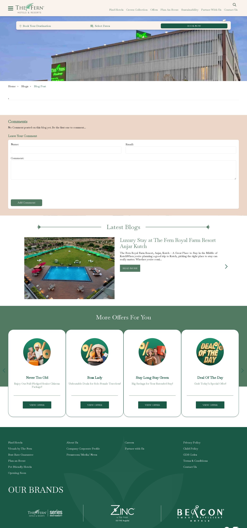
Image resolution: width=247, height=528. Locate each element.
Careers (129, 450)
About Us (72, 450)
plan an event (169, 9)
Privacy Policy (191, 450)
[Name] (66, 150)
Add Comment (26, 202)
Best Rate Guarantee (20, 462)
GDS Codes (190, 462)
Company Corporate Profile (83, 456)
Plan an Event (16, 468)
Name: (15, 144)
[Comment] (123, 170)
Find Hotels (15, 450)
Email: (130, 144)
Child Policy (190, 456)
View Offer (37, 412)
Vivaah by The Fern (20, 456)
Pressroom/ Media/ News (81, 462)
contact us (231, 9)
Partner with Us (134, 456)
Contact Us (190, 474)
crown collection (137, 9)
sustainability (189, 9)
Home (12, 86)
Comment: (17, 158)
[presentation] (36, 190)
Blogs (24, 86)
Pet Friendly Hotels (20, 474)
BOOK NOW (194, 25)
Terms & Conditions (195, 468)
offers (154, 9)
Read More (130, 275)
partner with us (211, 9)
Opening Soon (17, 480)
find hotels (116, 9)
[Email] (181, 150)
